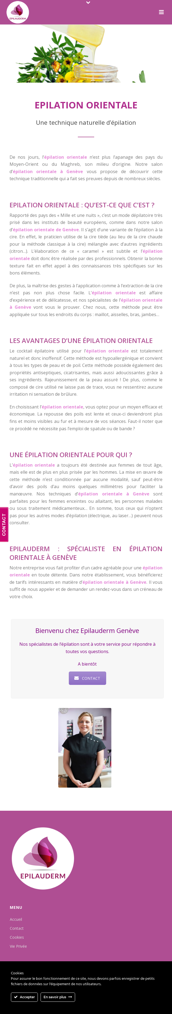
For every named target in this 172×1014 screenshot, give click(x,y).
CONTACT (85, 678)
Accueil (16, 919)
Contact (17, 928)
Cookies (17, 937)
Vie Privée (18, 946)
